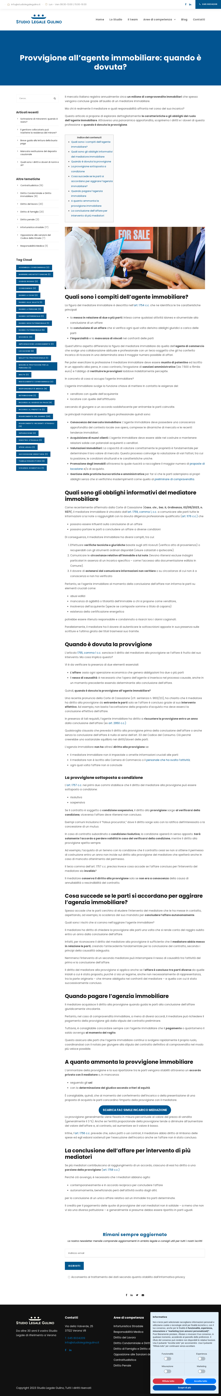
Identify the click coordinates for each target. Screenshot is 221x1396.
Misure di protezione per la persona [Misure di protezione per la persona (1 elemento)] (34, 366)
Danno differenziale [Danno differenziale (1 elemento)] (31, 316)
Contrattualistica (29, 185)
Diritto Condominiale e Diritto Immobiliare (141, 1343)
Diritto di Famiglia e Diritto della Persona (140, 1349)
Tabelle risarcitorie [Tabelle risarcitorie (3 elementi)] (32, 461)
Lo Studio (116, 19)
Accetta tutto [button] (200, 1381)
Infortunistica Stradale (128, 1326)
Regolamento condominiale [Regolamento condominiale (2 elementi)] (36, 381)
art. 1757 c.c (74, 785)
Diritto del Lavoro (125, 1337)
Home (100, 19)
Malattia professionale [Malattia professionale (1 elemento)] (33, 358)
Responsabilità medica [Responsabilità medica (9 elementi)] (33, 388)
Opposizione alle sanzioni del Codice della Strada (35, 237)
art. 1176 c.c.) (190, 516)
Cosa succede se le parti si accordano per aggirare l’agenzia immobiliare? (92, 181)
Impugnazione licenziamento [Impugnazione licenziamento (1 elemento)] (36, 344)
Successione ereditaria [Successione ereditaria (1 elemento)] (33, 454)
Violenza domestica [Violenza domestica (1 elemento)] (31, 468)
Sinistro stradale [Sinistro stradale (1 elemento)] (30, 440)
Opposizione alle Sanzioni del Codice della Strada (146, 1354)
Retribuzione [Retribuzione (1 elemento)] (27, 395)
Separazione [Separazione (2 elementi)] (27, 433)
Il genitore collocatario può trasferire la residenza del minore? (38, 131)
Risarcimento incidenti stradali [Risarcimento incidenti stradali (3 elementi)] (36, 424)
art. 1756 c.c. (82, 1133)
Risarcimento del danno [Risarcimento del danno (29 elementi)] (34, 416)
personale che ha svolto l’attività (168, 760)
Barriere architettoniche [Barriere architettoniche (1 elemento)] (35, 274)
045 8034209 (208, 4)
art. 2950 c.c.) (117, 723)
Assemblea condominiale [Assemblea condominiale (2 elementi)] (34, 267)
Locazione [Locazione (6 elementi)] (26, 351)
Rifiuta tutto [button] (168, 1381)
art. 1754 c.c (141, 305)
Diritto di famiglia (29, 211)
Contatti (199, 19)
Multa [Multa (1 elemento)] (24, 374)
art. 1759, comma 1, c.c (141, 512)
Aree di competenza (157, 19)
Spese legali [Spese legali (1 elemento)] (27, 447)
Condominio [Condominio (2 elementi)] (27, 288)
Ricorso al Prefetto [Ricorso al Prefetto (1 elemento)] (32, 409)
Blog (184, 19)
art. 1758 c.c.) (111, 1170)
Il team (133, 19)
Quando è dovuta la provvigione (91, 161)
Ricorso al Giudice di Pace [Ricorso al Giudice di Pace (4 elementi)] (35, 402)
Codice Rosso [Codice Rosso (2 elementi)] (28, 281)
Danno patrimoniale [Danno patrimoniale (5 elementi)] (32, 330)
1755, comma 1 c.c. (89, 653)
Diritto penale (27, 219)
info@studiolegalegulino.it (26, 4)
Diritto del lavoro (29, 204)
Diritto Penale (122, 1365)
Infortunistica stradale (32, 227)
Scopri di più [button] (184, 1387)
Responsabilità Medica (32, 245)
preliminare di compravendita (174, 479)
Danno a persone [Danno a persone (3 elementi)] (30, 309)
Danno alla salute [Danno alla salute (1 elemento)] (30, 302)
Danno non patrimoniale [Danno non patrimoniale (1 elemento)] (34, 323)
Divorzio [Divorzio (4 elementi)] (25, 337)
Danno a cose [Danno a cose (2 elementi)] (28, 295)
